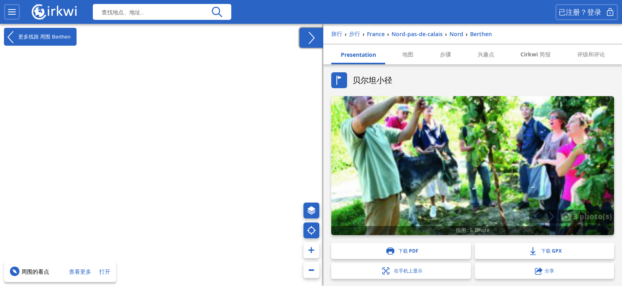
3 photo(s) (586, 216)
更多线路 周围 (37, 37)
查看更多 (80, 271)
